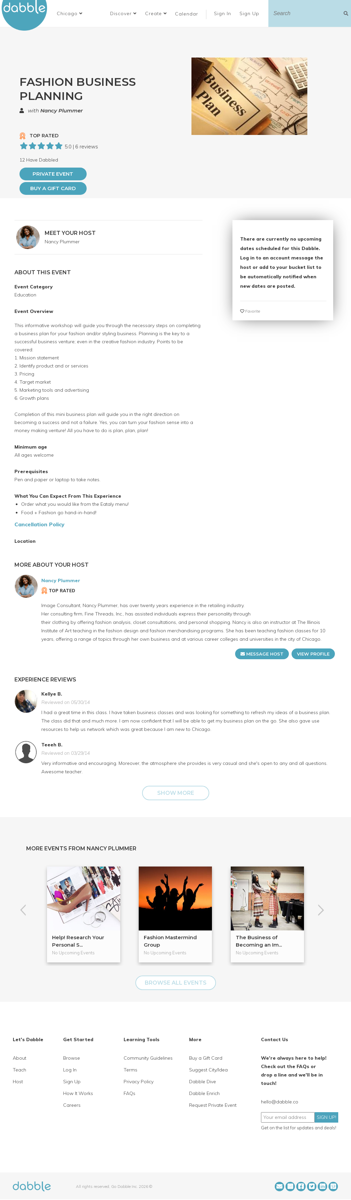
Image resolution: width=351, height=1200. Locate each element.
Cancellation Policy (39, 524)
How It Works (78, 1093)
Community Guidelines (148, 1058)
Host (18, 1082)
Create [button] (156, 13)
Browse (71, 1058)
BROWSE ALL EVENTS (176, 983)
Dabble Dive (202, 1082)
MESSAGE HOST (261, 654)
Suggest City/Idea (208, 1070)
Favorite (250, 311)
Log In (70, 1070)
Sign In (223, 13)
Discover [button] (123, 13)
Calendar (186, 14)
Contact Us (274, 1039)
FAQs (129, 1093)
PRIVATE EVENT (53, 174)
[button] (70, 13)
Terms (130, 1070)
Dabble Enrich (204, 1093)
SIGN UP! (326, 1117)
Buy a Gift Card (53, 188)
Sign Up (250, 13)
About (19, 1058)
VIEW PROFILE (313, 654)
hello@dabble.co (279, 1102)
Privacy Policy (138, 1082)
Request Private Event (212, 1105)
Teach (19, 1070)
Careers (72, 1105)
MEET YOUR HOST (70, 233)
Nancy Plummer (61, 110)
